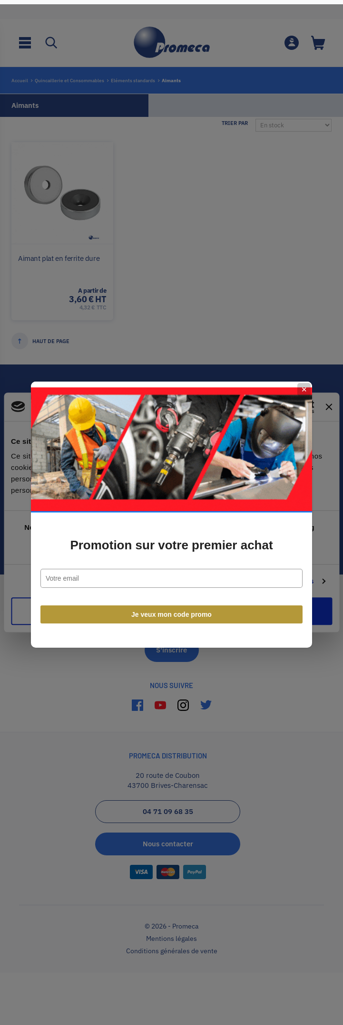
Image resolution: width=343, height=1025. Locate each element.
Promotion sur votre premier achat (171, 543)
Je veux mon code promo (171, 612)
